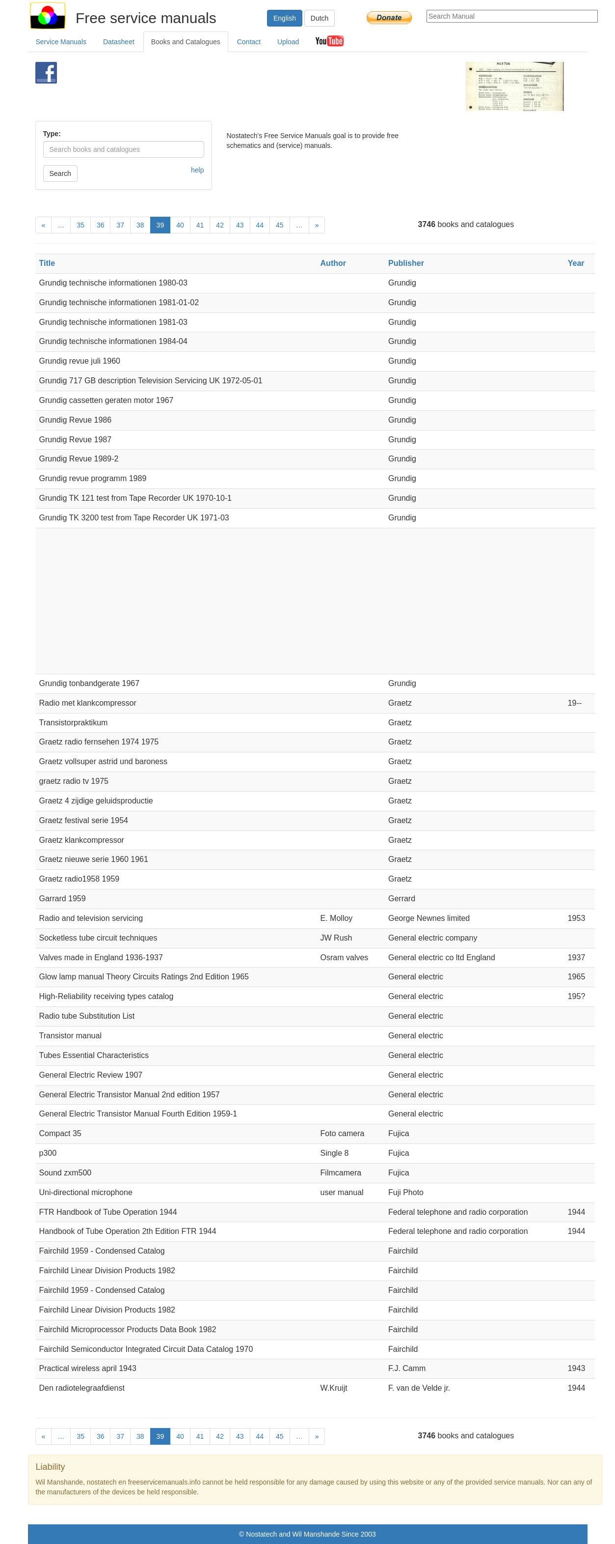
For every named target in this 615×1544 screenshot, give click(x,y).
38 (140, 225)
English (284, 18)
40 (180, 225)
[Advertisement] (291, 86)
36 (101, 225)
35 (80, 225)
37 (120, 225)
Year (576, 263)
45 (280, 225)
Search (60, 173)
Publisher (406, 263)
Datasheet (118, 42)
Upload (288, 42)
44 (260, 225)
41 (200, 225)
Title (47, 263)
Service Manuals (61, 42)
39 (160, 225)
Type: (52, 134)
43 (240, 225)
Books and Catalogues (185, 42)
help (197, 170)
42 (220, 225)
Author (333, 263)
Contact (249, 42)
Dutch (320, 18)
